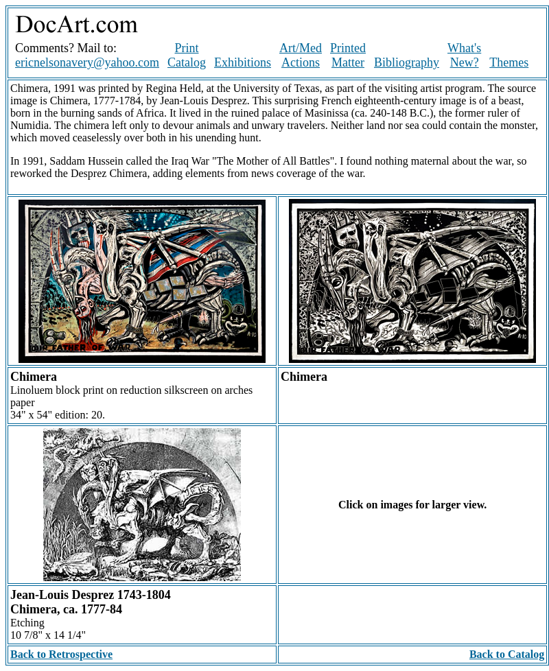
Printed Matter (348, 55)
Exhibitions (242, 62)
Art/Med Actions (300, 55)
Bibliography (406, 62)
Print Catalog (186, 55)
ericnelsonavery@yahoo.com (87, 62)
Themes (508, 62)
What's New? (464, 55)
